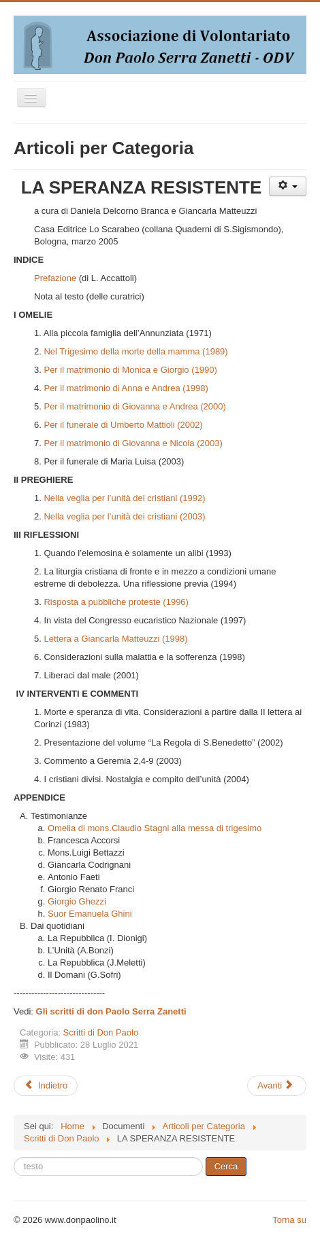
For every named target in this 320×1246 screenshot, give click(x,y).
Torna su (289, 1220)
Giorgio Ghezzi (77, 901)
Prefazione (55, 278)
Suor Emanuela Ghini (90, 914)
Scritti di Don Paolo (101, 1032)
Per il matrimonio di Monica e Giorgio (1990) (130, 370)
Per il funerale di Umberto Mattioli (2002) (123, 425)
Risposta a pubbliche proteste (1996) (116, 602)
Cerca (226, 1166)
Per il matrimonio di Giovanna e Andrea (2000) (134, 406)
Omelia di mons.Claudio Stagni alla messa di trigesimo (154, 828)
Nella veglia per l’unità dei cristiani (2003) (124, 516)
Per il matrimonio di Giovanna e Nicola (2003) (133, 443)
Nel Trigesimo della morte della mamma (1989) (135, 351)
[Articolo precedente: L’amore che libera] (46, 1086)
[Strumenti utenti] (287, 186)
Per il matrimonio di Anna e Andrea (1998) (126, 388)
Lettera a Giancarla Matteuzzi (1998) (115, 639)
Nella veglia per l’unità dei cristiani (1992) (124, 498)
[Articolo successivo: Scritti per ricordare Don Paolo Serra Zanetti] (276, 1086)
